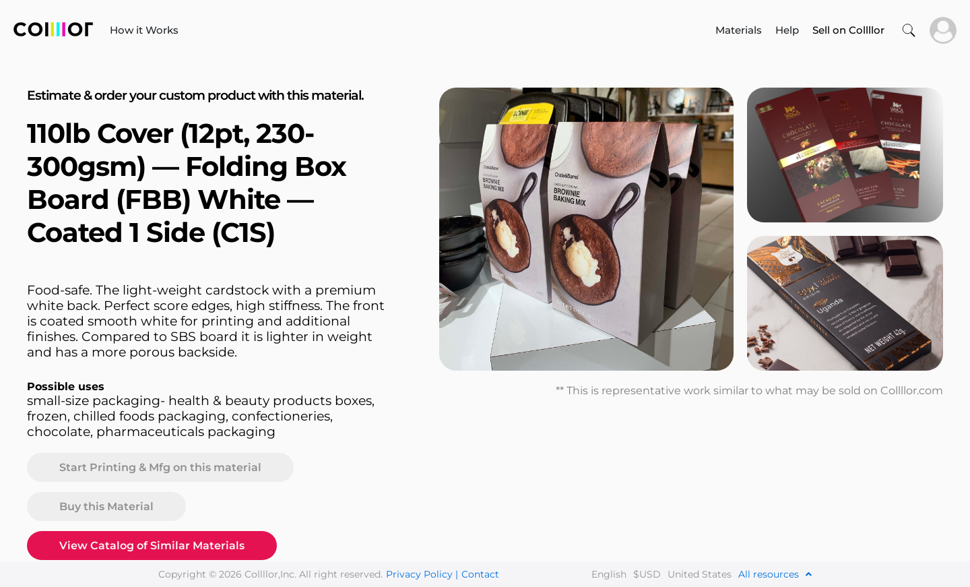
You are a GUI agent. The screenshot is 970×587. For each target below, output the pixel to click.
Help (787, 30)
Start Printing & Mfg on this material (160, 467)
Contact (480, 574)
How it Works (144, 30)
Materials (738, 30)
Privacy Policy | (422, 574)
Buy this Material (106, 506)
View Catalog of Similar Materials (152, 545)
